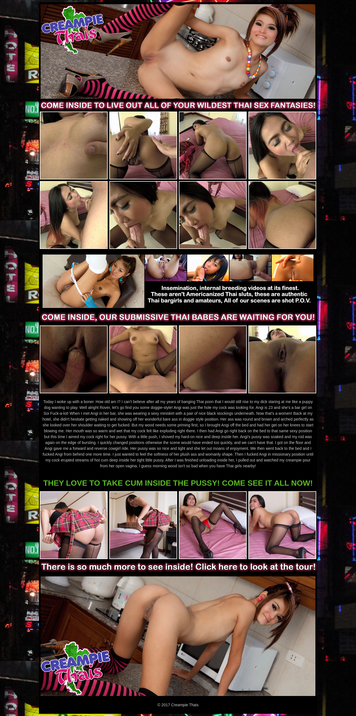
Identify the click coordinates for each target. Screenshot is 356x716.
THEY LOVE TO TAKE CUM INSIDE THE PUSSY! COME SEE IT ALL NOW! (178, 483)
